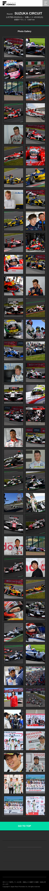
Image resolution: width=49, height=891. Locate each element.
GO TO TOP (24, 826)
